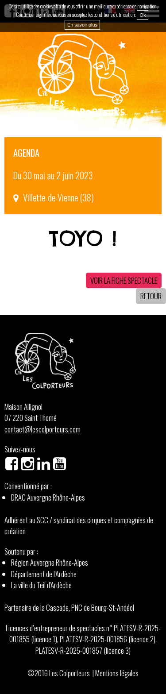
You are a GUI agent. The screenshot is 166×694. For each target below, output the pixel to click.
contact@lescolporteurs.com (42, 429)
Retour (151, 295)
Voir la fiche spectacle (123, 280)
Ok (142, 15)
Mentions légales (117, 673)
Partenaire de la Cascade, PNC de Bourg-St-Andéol (69, 607)
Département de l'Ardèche (44, 573)
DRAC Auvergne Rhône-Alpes (48, 497)
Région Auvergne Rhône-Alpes (49, 562)
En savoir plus (82, 24)
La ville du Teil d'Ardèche (41, 584)
